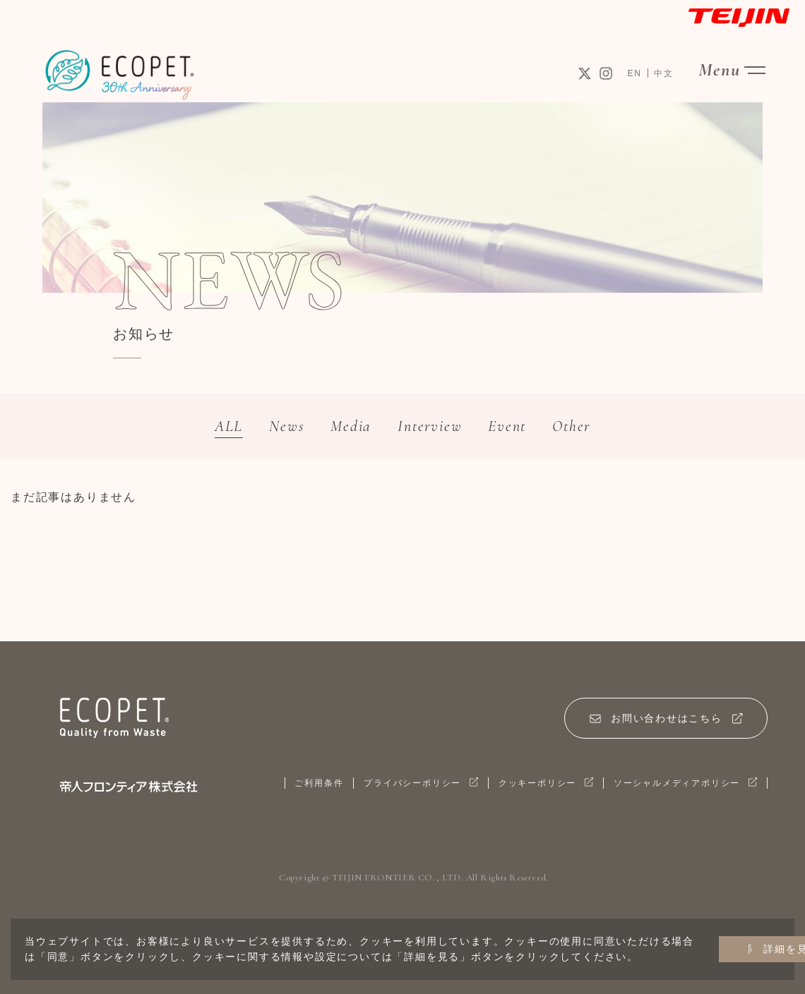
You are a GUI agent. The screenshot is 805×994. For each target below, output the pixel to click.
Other (591, 427)
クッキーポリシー (532, 788)
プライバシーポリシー (400, 788)
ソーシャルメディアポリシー (680, 788)
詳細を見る (734, 941)
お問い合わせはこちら (662, 722)
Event (519, 427)
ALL (207, 427)
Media (344, 427)
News (272, 427)
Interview (432, 427)
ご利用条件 (292, 788)
